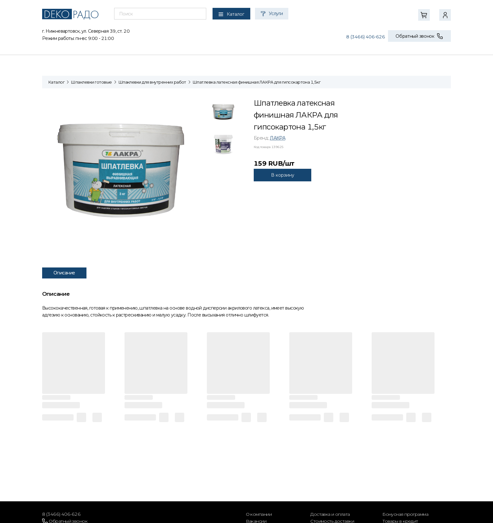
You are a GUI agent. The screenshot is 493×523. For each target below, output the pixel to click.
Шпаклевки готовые (91, 82)
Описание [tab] (64, 273)
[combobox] (160, 14)
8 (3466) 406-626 (365, 37)
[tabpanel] (124, 169)
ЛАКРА (277, 138)
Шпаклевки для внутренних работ (152, 82)
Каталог (56, 82)
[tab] (223, 113)
